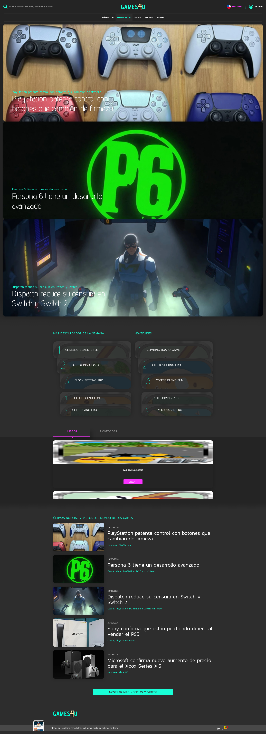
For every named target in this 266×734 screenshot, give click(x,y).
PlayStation (125, 545)
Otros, (143, 571)
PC (126, 672)
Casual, (111, 571)
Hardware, (113, 545)
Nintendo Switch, (142, 608)
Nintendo (151, 571)
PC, (137, 571)
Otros (132, 640)
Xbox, (119, 571)
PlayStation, (128, 571)
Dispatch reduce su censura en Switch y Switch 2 (154, 599)
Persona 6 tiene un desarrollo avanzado (153, 565)
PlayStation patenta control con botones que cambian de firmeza (159, 535)
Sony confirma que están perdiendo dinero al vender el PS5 (160, 631)
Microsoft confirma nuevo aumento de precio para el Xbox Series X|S (159, 663)
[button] (108, 17)
